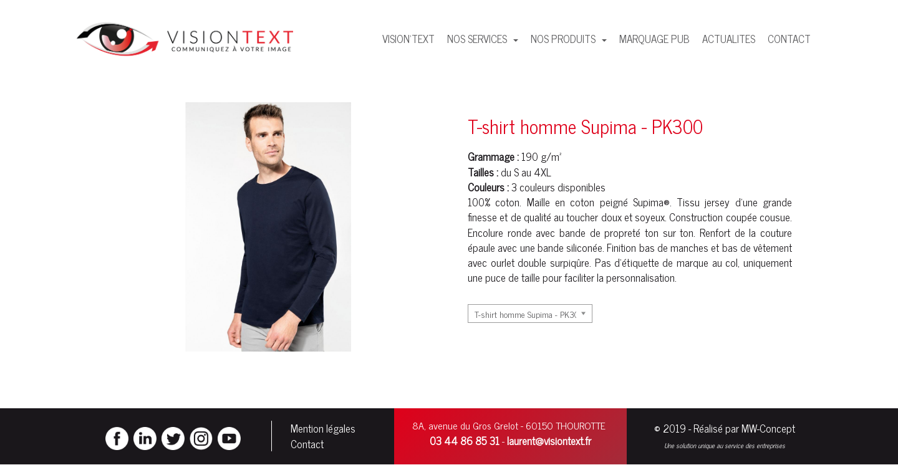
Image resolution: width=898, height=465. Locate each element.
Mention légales (323, 428)
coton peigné (598, 202)
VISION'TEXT (408, 38)
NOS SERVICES (478, 38)
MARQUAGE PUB (654, 38)
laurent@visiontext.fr (549, 440)
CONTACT (789, 38)
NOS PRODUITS (564, 38)
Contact (307, 444)
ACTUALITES (728, 38)
